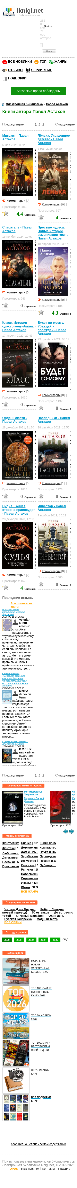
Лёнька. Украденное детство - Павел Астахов (54, 139)
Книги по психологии (55, 843)
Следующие (65, 124)
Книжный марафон (30, 915)
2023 (43, 939)
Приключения (12, 866)
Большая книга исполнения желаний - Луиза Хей (14, 612)
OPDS (14, 1168)
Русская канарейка (18, 919)
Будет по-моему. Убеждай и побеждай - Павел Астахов (52, 328)
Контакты (48, 1168)
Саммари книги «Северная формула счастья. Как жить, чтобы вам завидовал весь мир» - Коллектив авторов (15, 679)
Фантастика (10, 843)
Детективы (10, 857)
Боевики (8, 862)
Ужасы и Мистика (33, 882)
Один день (56, 915)
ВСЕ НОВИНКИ (20, 61)
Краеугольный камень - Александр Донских (15, 742)
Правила (64, 1168)
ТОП (43, 61)
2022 (55, 939)
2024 (31, 939)
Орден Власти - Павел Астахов (14, 419)
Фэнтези (8, 848)
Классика (28, 865)
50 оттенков (40, 912)
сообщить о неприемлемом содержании (38, 1144)
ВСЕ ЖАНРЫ (30, 891)
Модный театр (47, 919)
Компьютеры (49, 847)
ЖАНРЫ (60, 61)
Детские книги (31, 847)
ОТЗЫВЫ (15, 70)
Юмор (25, 887)
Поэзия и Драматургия (56, 860)
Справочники (31, 878)
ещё (65, 939)
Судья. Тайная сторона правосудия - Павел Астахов (18, 509)
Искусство (28, 860)
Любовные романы (16, 853)
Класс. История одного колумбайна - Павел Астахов (18, 326)
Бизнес (26, 843)
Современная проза (35, 874)
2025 (19, 939)
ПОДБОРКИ (17, 78)
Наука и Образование (55, 852)
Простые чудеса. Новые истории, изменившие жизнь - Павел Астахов (54, 233)
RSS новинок (30, 1168)
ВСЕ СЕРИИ (13, 922)
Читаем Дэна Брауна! (19, 909)
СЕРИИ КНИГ (41, 70)
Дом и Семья (30, 852)
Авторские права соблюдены (38, 91)
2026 (7, 939)
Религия (27, 869)
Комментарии (16, 200)
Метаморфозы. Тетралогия (33, 793)
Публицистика (50, 865)
